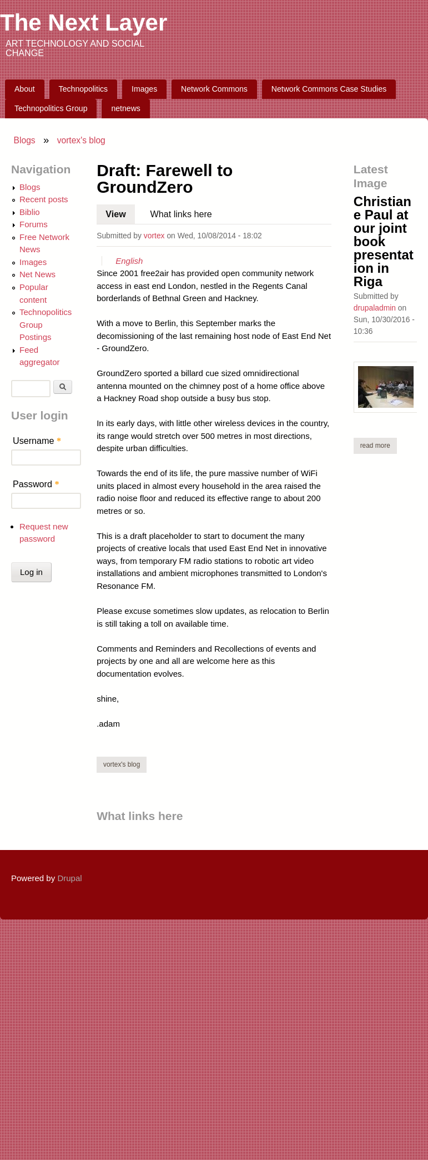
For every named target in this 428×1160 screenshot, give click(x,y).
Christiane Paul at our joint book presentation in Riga (384, 241)
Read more (378, 445)
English (129, 261)
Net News (37, 274)
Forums (33, 224)
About (24, 88)
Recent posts (43, 199)
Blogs (25, 140)
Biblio (29, 212)
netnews (125, 108)
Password (36, 484)
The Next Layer (83, 22)
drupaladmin (375, 307)
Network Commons (214, 88)
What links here (181, 214)
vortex (154, 235)
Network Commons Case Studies (329, 88)
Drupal (69, 878)
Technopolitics (83, 88)
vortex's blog (81, 140)
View (120, 211)
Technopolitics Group (51, 108)
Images (144, 88)
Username (37, 441)
